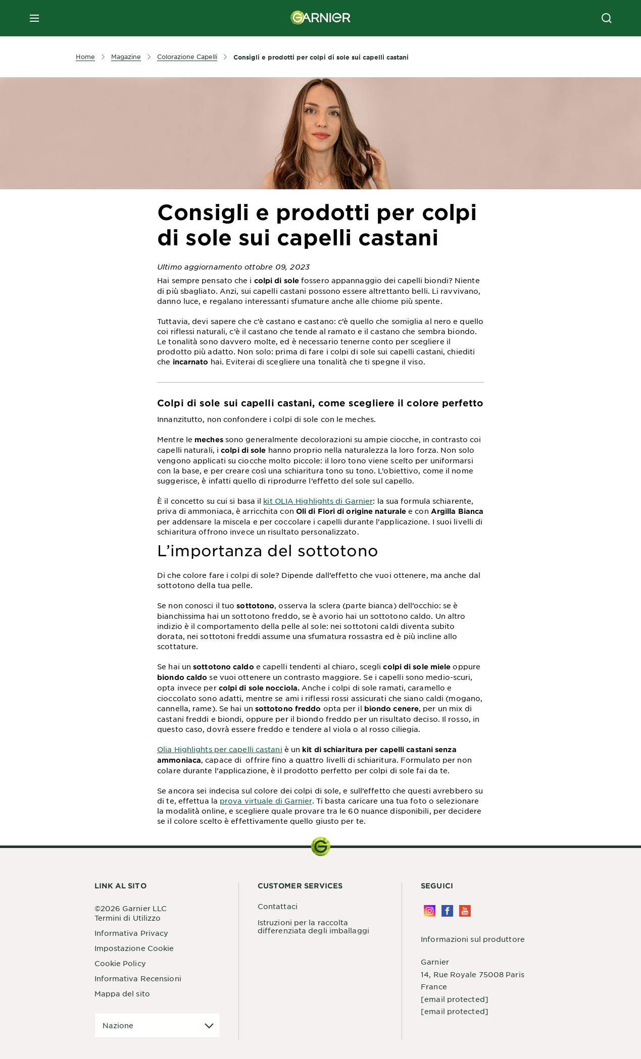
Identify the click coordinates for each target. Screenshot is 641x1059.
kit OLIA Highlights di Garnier (318, 500)
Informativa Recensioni (137, 978)
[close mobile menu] (34, 18)
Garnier (435, 961)
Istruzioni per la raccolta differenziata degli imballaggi (313, 926)
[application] (157, 1025)
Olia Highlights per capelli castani (219, 749)
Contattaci (278, 906)
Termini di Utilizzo (127, 917)
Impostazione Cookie (134, 947)
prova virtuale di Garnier (266, 800)
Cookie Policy (120, 963)
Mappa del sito (122, 993)
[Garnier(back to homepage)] (320, 18)
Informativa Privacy (131, 932)
